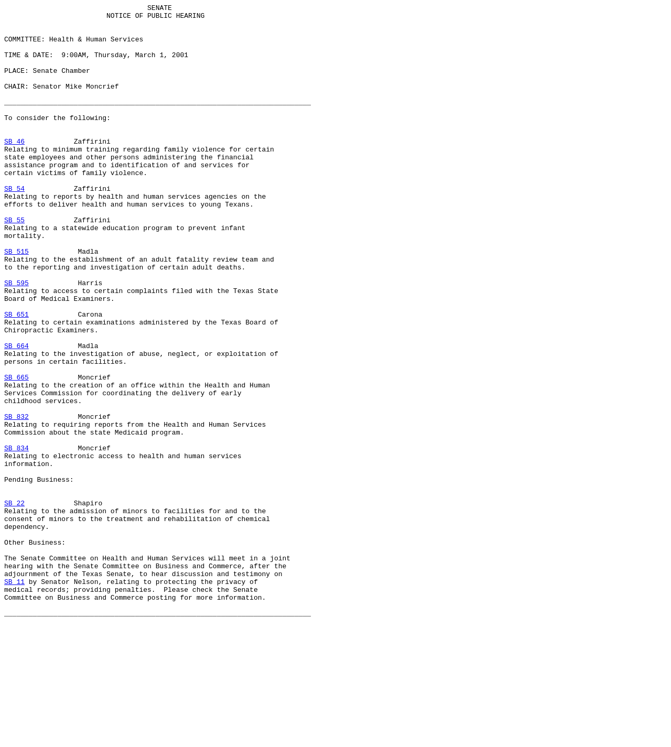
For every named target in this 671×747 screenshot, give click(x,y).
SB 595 (16, 339)
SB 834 (16, 537)
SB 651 (16, 377)
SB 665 (16, 452)
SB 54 (14, 226)
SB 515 (16, 301)
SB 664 (16, 414)
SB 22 (14, 603)
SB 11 (14, 697)
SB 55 (14, 263)
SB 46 (14, 169)
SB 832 (16, 499)
